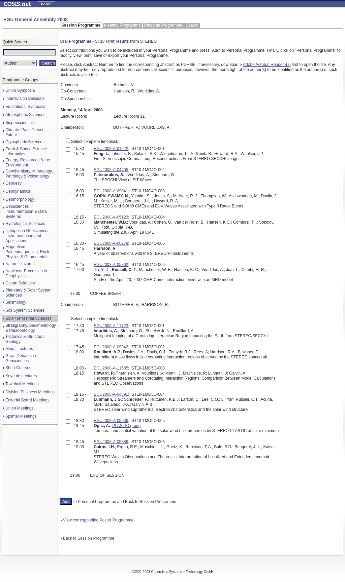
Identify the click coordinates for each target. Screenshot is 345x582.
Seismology (15, 302)
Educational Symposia (25, 106)
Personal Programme (163, 25)
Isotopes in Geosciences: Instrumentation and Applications (28, 235)
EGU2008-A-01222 (111, 148)
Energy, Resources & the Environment (27, 162)
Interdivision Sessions (24, 98)
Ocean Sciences (20, 283)
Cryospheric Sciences (24, 142)
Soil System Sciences (24, 310)
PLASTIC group (126, 425)
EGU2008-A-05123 (111, 217)
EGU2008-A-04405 (111, 169)
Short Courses (18, 367)
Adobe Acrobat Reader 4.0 (265, 64)
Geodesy (13, 183)
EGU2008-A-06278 (111, 243)
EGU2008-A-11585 (111, 368)
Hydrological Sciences (25, 223)
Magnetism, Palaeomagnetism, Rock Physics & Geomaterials (27, 251)
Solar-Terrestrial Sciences (28, 318)
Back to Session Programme (87, 538)
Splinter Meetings (21, 416)
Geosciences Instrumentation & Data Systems (26, 211)
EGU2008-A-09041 (111, 191)
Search (192, 25)
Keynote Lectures (21, 376)
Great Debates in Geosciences (20, 358)
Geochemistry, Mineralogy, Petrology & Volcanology (29, 174)
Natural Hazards (20, 264)
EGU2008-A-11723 (111, 325)
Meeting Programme (122, 25)
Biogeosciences (19, 122)
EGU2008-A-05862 (111, 264)
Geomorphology (19, 199)
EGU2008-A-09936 (111, 420)
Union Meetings (19, 408)
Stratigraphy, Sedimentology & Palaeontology (30, 328)
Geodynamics (17, 191)
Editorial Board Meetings (27, 400)
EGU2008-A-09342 (111, 347)
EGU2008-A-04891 (111, 394)
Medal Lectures (19, 348)
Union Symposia (20, 90)
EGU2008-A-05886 (111, 441)
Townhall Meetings (22, 384)
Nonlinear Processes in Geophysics (26, 273)
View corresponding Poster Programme (97, 520)
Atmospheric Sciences (25, 114)
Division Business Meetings (30, 392)
